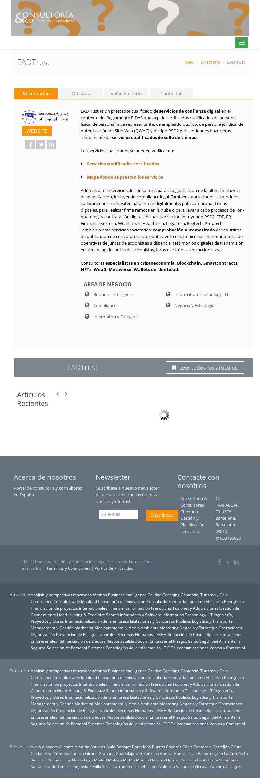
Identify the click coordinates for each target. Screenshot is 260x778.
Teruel (139, 766)
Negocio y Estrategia (198, 627)
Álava (36, 746)
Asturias (97, 746)
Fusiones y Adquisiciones (195, 608)
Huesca (181, 753)
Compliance (41, 601)
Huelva (166, 753)
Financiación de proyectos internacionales (69, 608)
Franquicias (161, 608)
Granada (107, 753)
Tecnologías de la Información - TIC (138, 647)
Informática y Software (140, 614)
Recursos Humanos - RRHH (142, 634)
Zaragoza (234, 766)
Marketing (83, 627)
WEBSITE (37, 131)
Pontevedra (207, 759)
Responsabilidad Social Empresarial (139, 641)
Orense (173, 759)
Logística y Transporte (212, 621)
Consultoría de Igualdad (75, 601)
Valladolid (185, 766)
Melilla (129, 759)
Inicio (188, 62)
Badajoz (123, 746)
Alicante (66, 746)
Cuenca (77, 753)
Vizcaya (202, 766)
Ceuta (236, 746)
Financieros (119, 608)
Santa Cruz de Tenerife (52, 766)
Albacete (50, 746)
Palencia (188, 759)
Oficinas (81, 93)
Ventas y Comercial (227, 647)
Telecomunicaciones (190, 647)
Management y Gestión (52, 627)
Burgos (158, 746)
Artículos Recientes (32, 399)
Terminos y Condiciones (68, 568)
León (66, 759)
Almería (82, 746)
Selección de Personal (67, 647)
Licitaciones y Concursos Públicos (160, 621)
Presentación (35, 93)
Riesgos (180, 641)
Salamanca (229, 759)
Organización (43, 634)
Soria (107, 766)
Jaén (219, 753)
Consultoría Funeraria (166, 601)
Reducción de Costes (187, 634)
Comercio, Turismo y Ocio (204, 594)
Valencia (167, 766)
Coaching (171, 594)
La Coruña (233, 753)
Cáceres (173, 746)
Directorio (210, 62)
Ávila (110, 746)
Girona (91, 753)
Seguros (38, 647)
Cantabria (202, 746)
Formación (140, 608)
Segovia (81, 766)
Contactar (171, 93)
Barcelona (141, 746)
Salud (193, 641)
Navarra (157, 759)
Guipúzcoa (149, 753)
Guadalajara (127, 753)
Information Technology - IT (187, 614)
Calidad (154, 594)
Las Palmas (51, 759)
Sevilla (95, 766)
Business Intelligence (127, 594)
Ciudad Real (41, 753)
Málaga (115, 759)
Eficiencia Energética (225, 601)
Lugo (88, 759)
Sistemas (96, 647)
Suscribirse (161, 515)
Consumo (196, 601)
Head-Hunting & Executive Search (88, 614)
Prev (58, 394)
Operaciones (230, 627)
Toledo (152, 766)
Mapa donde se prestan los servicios (125, 177)
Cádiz (187, 746)
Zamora (217, 766)
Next (66, 394)
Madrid (100, 759)
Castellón (221, 746)
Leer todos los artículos (205, 367)
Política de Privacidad (114, 568)
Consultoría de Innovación (121, 601)
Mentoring (169, 627)
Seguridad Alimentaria (220, 641)
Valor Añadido (126, 93)
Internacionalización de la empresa (97, 621)
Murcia (142, 759)
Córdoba (61, 753)
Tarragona (122, 766)
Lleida (77, 759)
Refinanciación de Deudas (82, 641)
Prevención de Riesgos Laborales (86, 634)
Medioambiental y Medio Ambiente (126, 627)
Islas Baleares (201, 753)
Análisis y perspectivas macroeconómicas (69, 594)
